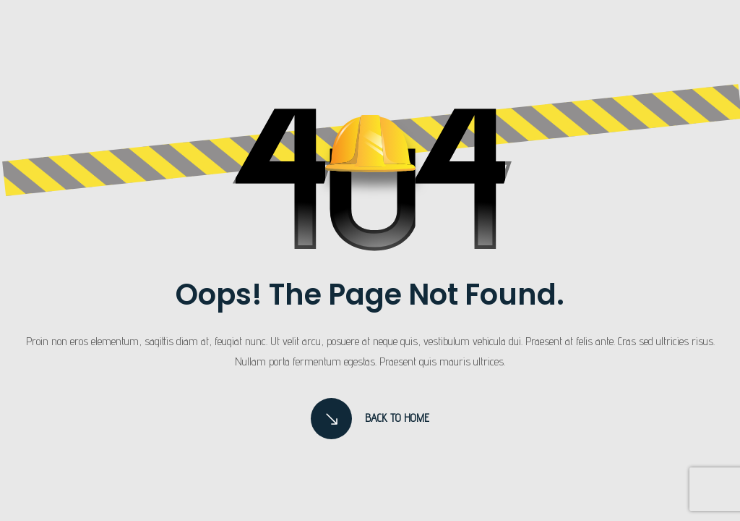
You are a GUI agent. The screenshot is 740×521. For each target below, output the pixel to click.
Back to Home (370, 419)
